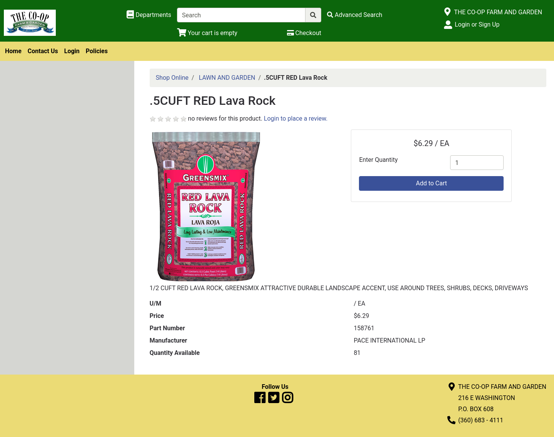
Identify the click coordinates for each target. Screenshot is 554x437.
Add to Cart (431, 183)
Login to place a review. (296, 118)
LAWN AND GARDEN (227, 77)
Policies (97, 51)
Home (13, 51)
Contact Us (43, 51)
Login (72, 51)
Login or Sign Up (477, 24)
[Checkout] (304, 33)
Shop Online (172, 77)
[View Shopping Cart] (207, 33)
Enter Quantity (378, 159)
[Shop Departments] (149, 15)
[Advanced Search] (354, 14)
